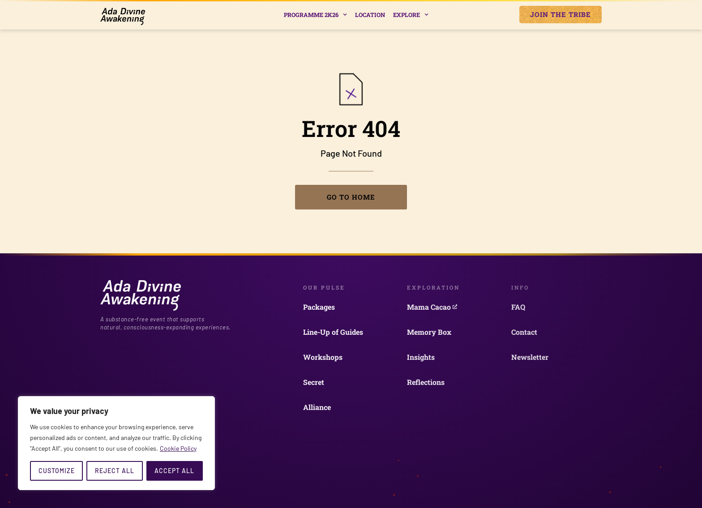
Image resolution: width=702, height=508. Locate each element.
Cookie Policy (178, 448)
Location (370, 15)
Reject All (114, 470)
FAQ (518, 307)
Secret (313, 382)
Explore (410, 14)
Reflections (426, 382)
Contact (524, 332)
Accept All (174, 470)
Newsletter (529, 357)
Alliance (317, 407)
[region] (116, 443)
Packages (319, 307)
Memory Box (429, 332)
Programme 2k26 (315, 14)
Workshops (322, 357)
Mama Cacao (432, 307)
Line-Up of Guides (333, 332)
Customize (57, 470)
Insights (421, 357)
